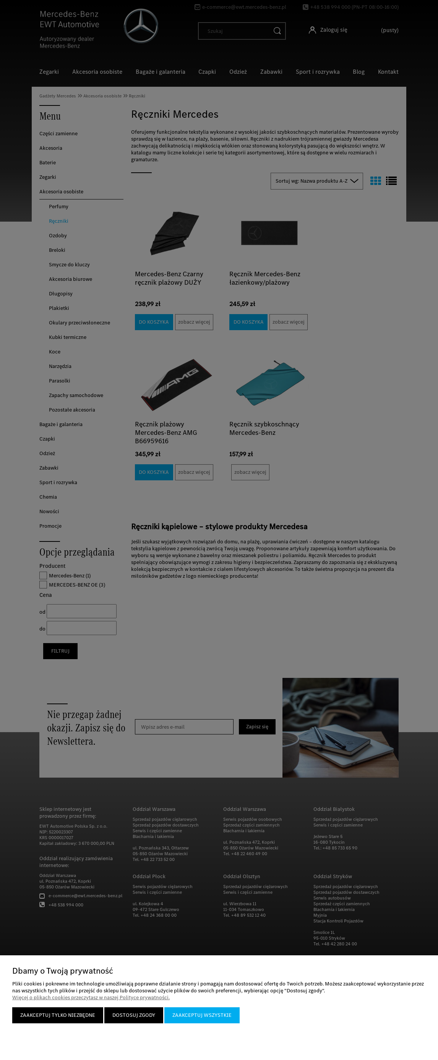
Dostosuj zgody (133, 1015)
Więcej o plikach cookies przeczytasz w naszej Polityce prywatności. (91, 997)
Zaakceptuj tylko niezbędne (57, 1015)
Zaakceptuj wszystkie (202, 1015)
